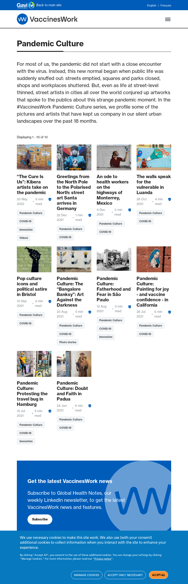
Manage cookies (86, 575)
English (151, 5)
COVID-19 (25, 221)
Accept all (158, 575)
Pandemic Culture (31, 213)
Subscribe (40, 519)
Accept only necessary (125, 575)
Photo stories (67, 342)
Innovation (26, 229)
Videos (24, 237)
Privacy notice (102, 559)
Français (166, 5)
